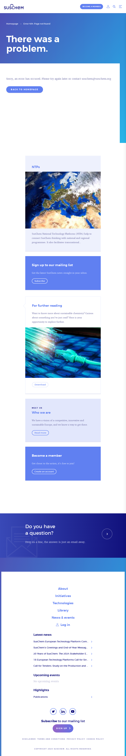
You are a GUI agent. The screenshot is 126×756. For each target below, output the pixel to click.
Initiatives (63, 596)
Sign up (63, 729)
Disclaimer (29, 739)
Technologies (63, 603)
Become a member (92, 6)
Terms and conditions (51, 739)
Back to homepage (24, 89)
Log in (63, 625)
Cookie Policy (95, 739)
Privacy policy (76, 739)
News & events (63, 618)
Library (63, 610)
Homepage (12, 23)
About (63, 589)
